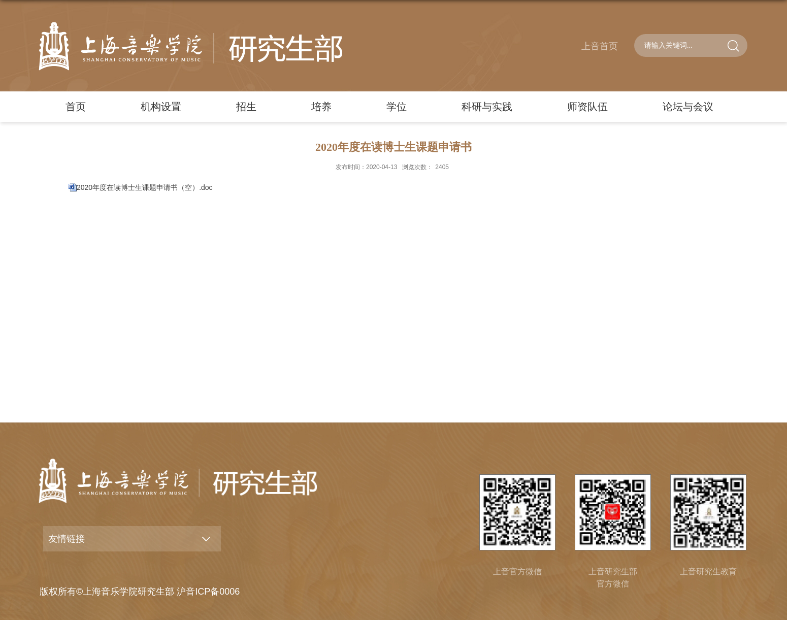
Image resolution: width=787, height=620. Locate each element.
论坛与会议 (688, 106)
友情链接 (66, 539)
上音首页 (599, 46)
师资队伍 (587, 106)
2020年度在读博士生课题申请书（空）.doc (145, 187)
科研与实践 (487, 106)
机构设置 (161, 106)
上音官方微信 (517, 571)
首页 (75, 106)
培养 (321, 106)
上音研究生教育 (708, 571)
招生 (246, 106)
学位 (396, 106)
